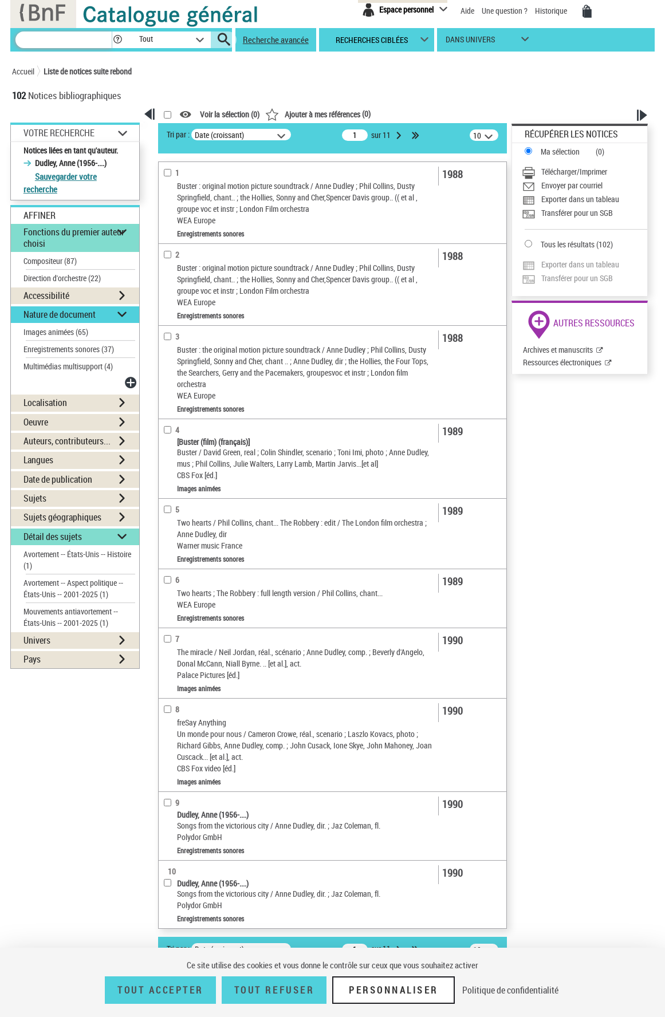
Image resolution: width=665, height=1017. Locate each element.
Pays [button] (32, 659)
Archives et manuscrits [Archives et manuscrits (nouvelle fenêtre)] (558, 349)
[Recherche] (63, 39)
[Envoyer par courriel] (584, 185)
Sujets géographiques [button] (62, 517)
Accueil (23, 71)
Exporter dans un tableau (580, 199)
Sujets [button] (34, 498)
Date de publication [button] (57, 479)
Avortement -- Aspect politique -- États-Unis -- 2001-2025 (73, 588)
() (318, 113)
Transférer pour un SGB (577, 212)
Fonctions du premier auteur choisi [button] (73, 237)
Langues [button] (38, 460)
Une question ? (505, 10)
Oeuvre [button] (35, 422)
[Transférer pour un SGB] (584, 213)
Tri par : (178, 134)
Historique (552, 10)
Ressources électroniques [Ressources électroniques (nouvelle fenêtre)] (562, 362)
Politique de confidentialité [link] (510, 990)
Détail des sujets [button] (52, 536)
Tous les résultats (568, 244)
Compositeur (50, 260)
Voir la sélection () (229, 114)
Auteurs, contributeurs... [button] (67, 441)
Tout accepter (160, 990)
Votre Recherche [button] (59, 133)
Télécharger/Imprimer (574, 171)
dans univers (470, 42)
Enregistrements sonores (68, 349)
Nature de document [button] (59, 314)
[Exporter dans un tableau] (584, 199)
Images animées (55, 331)
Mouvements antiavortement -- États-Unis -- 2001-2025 (70, 617)
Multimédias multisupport (68, 366)
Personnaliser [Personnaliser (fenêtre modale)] (393, 990)
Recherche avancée (276, 39)
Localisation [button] (45, 402)
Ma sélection (560, 151)
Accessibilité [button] (46, 295)
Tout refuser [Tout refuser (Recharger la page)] (274, 990)
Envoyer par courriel (572, 185)
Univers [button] (36, 640)
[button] (117, 39)
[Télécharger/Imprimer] (584, 172)
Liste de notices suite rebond (88, 71)
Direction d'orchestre (62, 278)
